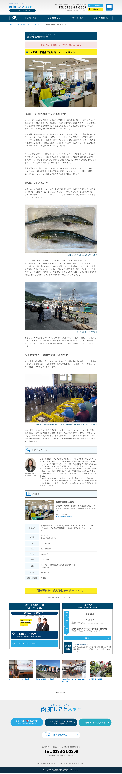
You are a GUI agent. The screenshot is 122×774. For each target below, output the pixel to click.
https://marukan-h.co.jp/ (64, 517)
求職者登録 (96, 5)
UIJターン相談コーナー (35, 25)
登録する (88, 639)
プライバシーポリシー (65, 764)
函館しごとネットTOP (17, 25)
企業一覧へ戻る (61, 695)
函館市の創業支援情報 (99, 724)
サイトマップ (80, 764)
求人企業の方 (62, 737)
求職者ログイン (96, 9)
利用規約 (52, 764)
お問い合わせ (41, 764)
